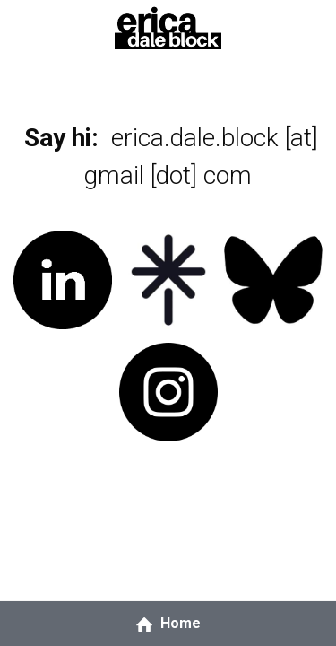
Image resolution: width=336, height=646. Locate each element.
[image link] (168, 25)
